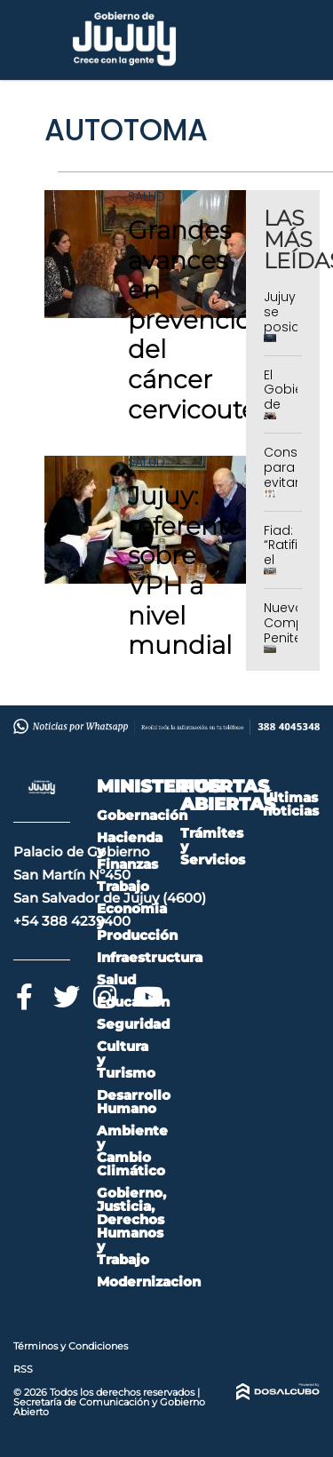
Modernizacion (149, 1281)
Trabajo (123, 886)
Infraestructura (149, 957)
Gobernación (142, 815)
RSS (23, 1369)
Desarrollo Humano (133, 1102)
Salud (146, 196)
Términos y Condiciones (70, 1346)
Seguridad (133, 1023)
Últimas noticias (291, 804)
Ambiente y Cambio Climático (132, 1150)
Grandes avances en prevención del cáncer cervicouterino (216, 320)
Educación (133, 1001)
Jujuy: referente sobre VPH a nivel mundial (185, 570)
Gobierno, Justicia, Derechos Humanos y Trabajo (131, 1226)
